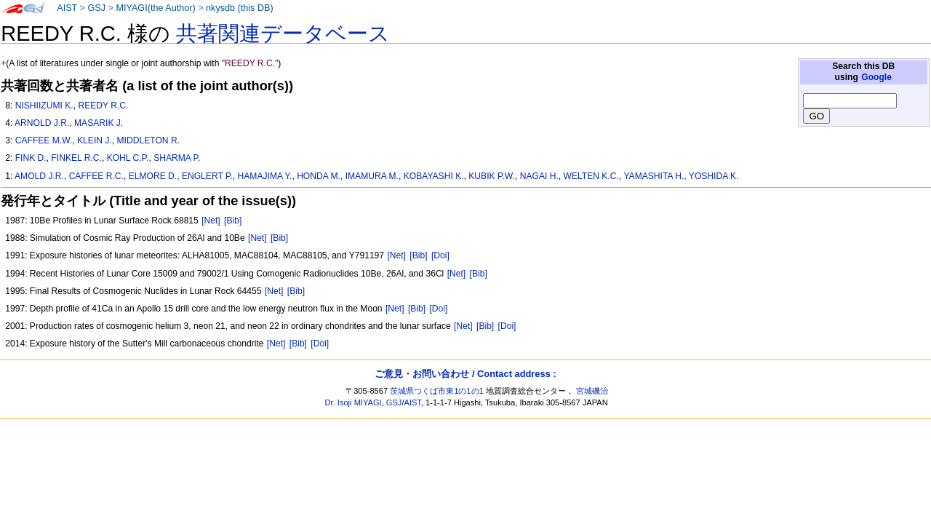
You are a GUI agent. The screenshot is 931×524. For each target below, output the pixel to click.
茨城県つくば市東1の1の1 (437, 390)
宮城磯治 (592, 390)
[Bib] (232, 220)
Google (876, 77)
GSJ (96, 8)
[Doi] (440, 255)
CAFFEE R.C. (96, 176)
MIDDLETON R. (148, 140)
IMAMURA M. (372, 176)
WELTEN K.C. (591, 176)
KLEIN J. (94, 140)
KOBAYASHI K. (434, 176)
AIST (67, 8)
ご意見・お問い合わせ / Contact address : (465, 373)
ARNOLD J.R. (42, 123)
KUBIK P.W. (491, 176)
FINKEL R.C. (76, 158)
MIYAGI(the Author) (155, 8)
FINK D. (31, 158)
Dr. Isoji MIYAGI (353, 402)
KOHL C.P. (128, 158)
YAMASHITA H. (653, 176)
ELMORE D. (153, 176)
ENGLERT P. (207, 176)
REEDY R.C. (103, 105)
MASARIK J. (98, 123)
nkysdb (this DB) (239, 8)
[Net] (210, 220)
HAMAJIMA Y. (265, 176)
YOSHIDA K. (714, 176)
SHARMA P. (176, 158)
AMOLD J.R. (39, 176)
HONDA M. (318, 176)
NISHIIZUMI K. (44, 105)
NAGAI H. (539, 176)
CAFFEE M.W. (44, 140)
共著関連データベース (283, 33)
